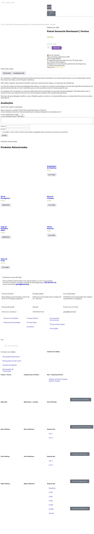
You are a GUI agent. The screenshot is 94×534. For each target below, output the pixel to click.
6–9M (51, 518)
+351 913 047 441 (50, 300)
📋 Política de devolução (56, 65)
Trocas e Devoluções (57, 342)
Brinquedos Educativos (11, 374)
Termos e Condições (10, 336)
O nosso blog (31, 340)
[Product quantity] (49, 47)
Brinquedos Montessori (22, 24)
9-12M (51, 523)
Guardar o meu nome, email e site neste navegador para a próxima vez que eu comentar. (35, 150)
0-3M (51, 510)
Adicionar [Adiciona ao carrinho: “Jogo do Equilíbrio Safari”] (6, 255)
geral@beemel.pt (22, 302)
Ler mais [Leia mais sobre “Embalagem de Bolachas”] (51, 192)
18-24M (51, 531)
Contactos (30, 344)
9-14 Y (51, 455)
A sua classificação (8, 132)
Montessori (9, 24)
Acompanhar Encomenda (54, 337)
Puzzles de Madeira (10, 383)
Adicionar (56, 48)
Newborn (52, 506)
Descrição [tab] (7, 91)
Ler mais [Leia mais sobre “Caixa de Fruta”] (5, 285)
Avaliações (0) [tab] (18, 91)
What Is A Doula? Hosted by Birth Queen (58, 398)
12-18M (51, 527)
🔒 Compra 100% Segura (56, 62)
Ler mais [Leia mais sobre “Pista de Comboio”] (51, 223)
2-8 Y (51, 451)
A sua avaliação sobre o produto (13, 134)
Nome (3, 144)
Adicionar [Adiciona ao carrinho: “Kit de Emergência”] (6, 223)
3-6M (51, 514)
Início (2, 24)
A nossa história (32, 336)
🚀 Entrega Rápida (54, 59)
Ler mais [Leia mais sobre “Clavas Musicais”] (51, 253)
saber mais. (59, 67)
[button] (70, 16)
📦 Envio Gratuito (53, 55)
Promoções (54, 346)
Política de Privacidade (11, 340)
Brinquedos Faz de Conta (12, 379)
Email (3, 147)
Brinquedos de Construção (8, 388)
